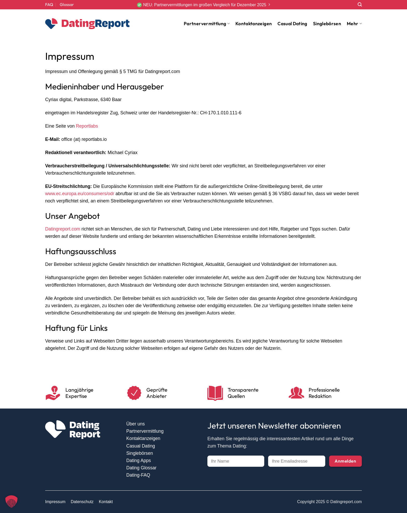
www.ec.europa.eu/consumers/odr (79, 193)
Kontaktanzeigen (253, 24)
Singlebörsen (327, 24)
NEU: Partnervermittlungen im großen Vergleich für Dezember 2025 (204, 5)
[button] (11, 501)
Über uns (135, 423)
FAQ (49, 4)
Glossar (67, 4)
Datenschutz (82, 501)
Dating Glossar (141, 467)
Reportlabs (87, 126)
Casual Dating (292, 24)
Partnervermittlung (207, 24)
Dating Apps (138, 460)
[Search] (360, 4)
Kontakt (106, 501)
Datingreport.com (62, 229)
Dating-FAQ (138, 475)
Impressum (55, 501)
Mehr (354, 24)
